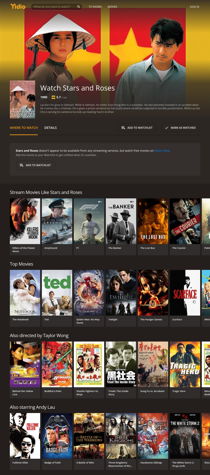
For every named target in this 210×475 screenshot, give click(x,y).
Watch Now (162, 151)
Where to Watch (24, 127)
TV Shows (95, 7)
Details (50, 127)
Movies (112, 7)
